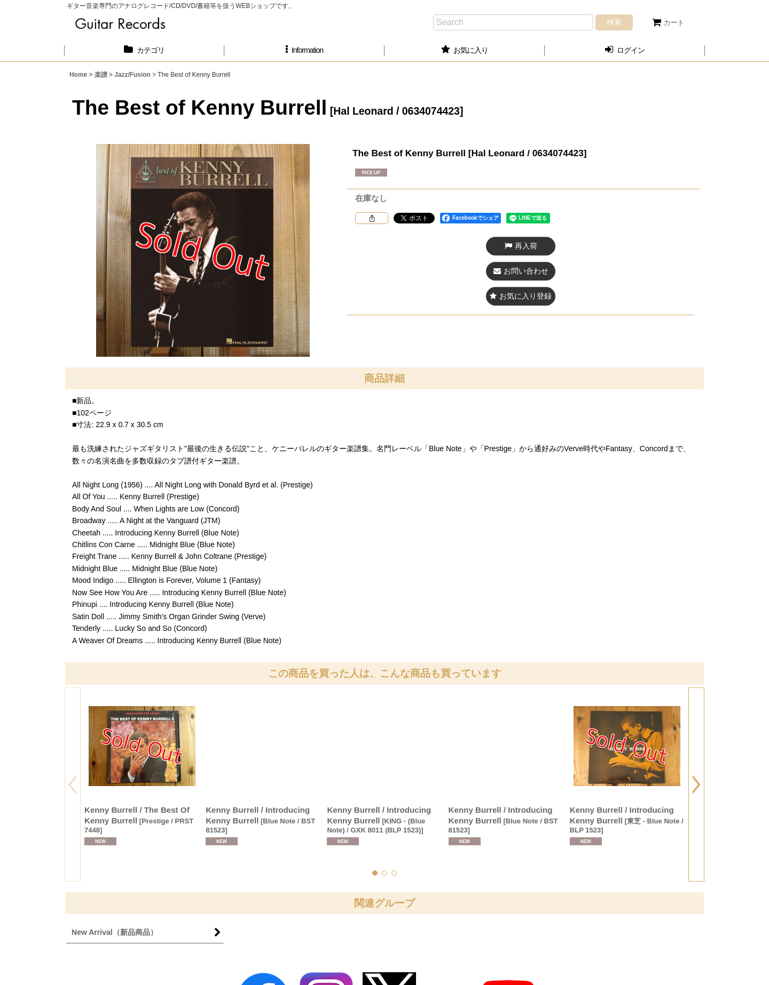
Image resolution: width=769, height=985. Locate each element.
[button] (304, 50)
